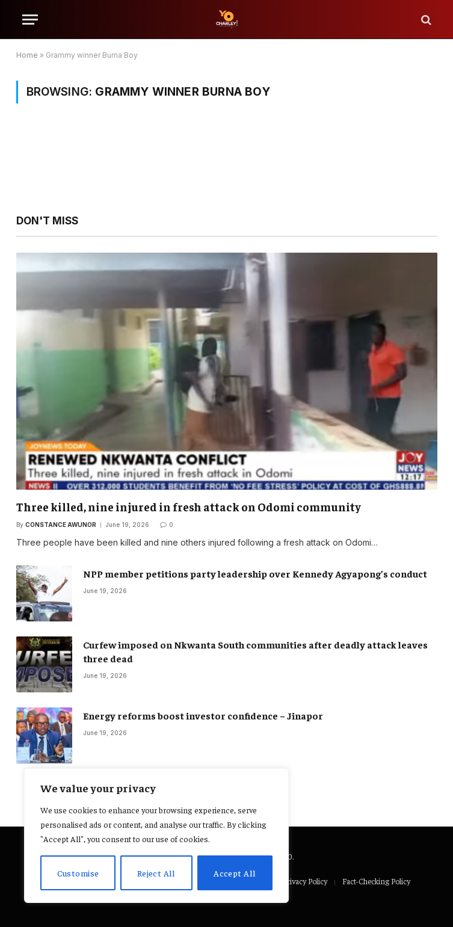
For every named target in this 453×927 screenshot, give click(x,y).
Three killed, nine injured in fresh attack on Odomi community (188, 506)
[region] (156, 835)
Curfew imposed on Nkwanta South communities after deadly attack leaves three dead (255, 651)
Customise (78, 872)
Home (27, 55)
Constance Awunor (60, 524)
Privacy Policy (305, 881)
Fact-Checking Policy (376, 881)
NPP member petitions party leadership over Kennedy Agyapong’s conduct (255, 573)
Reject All (156, 872)
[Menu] (30, 19)
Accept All (235, 872)
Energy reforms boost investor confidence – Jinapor (203, 715)
